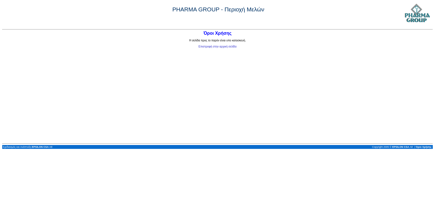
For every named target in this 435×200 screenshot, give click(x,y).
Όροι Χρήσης (424, 147)
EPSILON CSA (40, 147)
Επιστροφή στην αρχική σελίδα (218, 46)
